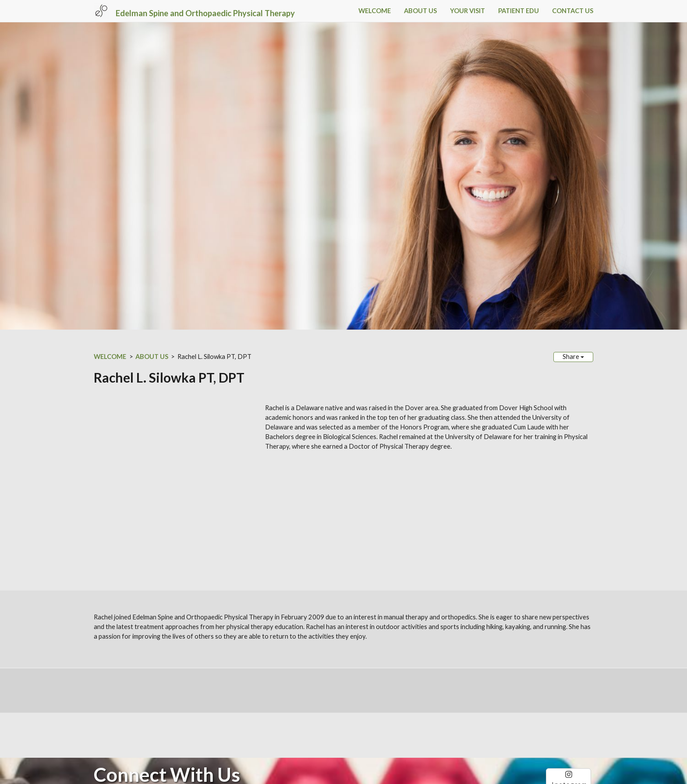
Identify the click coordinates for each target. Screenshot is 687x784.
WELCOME (374, 10)
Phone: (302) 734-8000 (129, 687)
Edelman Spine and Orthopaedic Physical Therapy (205, 13)
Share (573, 356)
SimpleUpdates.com (149, 729)
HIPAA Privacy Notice (183, 719)
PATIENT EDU (518, 10)
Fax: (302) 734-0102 (124, 697)
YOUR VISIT (467, 10)
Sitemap (222, 729)
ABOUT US (420, 10)
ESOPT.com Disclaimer (123, 719)
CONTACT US (572, 10)
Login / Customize (271, 729)
